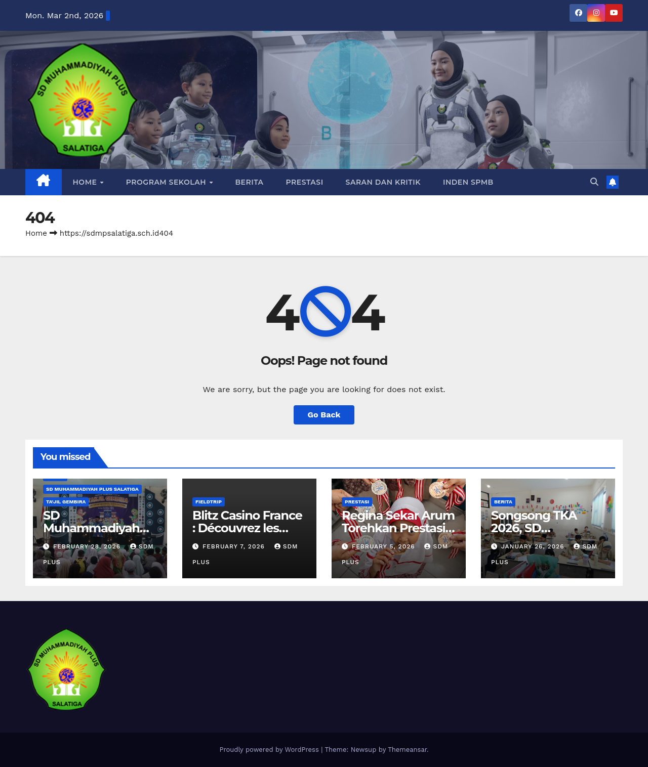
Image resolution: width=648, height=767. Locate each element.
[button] (594, 182)
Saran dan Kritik (383, 182)
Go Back (324, 414)
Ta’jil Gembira (66, 501)
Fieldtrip (208, 501)
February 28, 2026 (88, 546)
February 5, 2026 (385, 546)
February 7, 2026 (234, 546)
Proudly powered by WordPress (270, 749)
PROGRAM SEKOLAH (167, 182)
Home (86, 182)
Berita (249, 182)
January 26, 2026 (533, 546)
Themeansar (407, 749)
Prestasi (304, 182)
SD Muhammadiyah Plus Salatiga (92, 489)
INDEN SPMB (468, 182)
